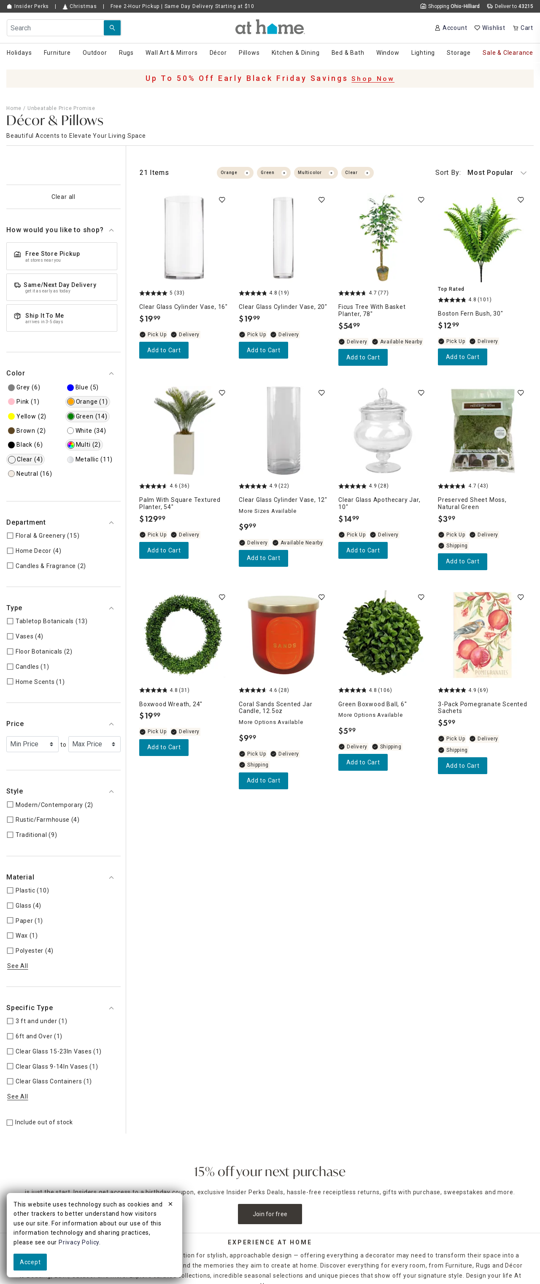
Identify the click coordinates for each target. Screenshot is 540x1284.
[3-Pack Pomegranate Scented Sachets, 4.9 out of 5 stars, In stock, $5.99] (482, 635)
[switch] (222, 199)
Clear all (63, 196)
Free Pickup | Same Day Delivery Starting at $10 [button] (182, 6)
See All (17, 965)
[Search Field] (64, 27)
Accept (30, 1262)
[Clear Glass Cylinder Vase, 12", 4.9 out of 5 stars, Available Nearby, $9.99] (283, 430)
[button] (270, 26)
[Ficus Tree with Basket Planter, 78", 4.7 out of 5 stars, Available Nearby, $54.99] (383, 237)
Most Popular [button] (481, 173)
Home (14, 108)
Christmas (79, 6)
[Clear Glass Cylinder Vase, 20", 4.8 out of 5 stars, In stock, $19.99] (283, 237)
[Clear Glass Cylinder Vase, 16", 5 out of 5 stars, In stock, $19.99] (184, 237)
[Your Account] (450, 27)
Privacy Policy (79, 1242)
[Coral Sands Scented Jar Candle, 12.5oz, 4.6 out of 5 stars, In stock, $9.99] (283, 635)
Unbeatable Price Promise (61, 108)
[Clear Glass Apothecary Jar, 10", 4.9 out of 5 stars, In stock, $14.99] (383, 430)
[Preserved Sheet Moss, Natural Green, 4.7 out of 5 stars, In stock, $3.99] (482, 430)
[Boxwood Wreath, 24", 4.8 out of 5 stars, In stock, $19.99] (184, 635)
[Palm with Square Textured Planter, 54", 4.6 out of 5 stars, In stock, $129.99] (184, 430)
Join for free (270, 1214)
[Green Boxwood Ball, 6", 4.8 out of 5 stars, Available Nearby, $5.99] (383, 635)
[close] (170, 1205)
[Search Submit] (112, 27)
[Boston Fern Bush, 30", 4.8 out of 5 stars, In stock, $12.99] (482, 237)
